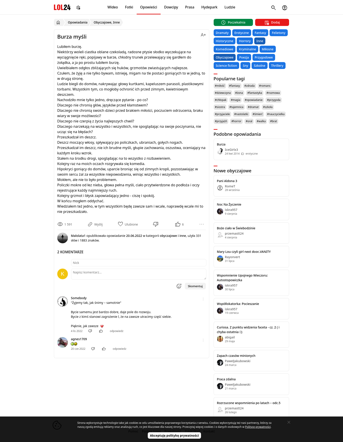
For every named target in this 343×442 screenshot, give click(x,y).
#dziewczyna (223, 93)
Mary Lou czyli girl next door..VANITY (244, 251)
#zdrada (249, 86)
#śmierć (258, 114)
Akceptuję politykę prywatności (174, 435)
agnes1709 (79, 339)
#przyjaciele (222, 114)
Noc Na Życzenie (229, 204)
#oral (249, 121)
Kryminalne (247, 49)
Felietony (278, 33)
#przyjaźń (221, 121)
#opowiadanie (253, 100)
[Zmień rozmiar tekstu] (203, 34)
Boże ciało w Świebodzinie (236, 228)
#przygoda (273, 100)
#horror (236, 121)
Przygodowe (264, 57)
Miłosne (268, 49)
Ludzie (230, 7)
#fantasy (234, 86)
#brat (273, 121)
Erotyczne (242, 33)
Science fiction (226, 65)
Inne (259, 41)
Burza (221, 144)
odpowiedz (116, 331)
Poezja (244, 57)
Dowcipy (171, 7)
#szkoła (268, 107)
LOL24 (62, 7)
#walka (261, 121)
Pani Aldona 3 (227, 181)
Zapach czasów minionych (236, 356)
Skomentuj (195, 286)
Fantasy (260, 33)
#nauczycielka (276, 114)
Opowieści (148, 7)
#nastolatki (241, 114)
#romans (264, 86)
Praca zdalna (226, 379)
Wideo (112, 7)
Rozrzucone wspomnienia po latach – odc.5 (248, 403)
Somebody (79, 298)
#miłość (220, 86)
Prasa (189, 7)
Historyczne (224, 41)
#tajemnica (236, 107)
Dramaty (222, 33)
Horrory (244, 41)
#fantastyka (254, 93)
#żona (239, 93)
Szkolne (259, 65)
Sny (245, 65)
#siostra (220, 107)
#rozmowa (273, 93)
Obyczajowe (225, 57)
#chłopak (221, 100)
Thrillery (277, 65)
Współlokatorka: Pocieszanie (238, 304)
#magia (235, 100)
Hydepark (209, 7)
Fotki (129, 7)
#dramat (253, 107)
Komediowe (224, 49)
